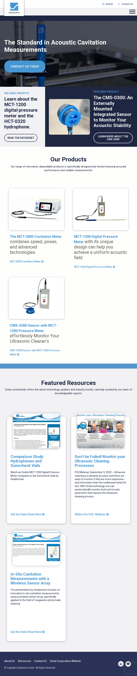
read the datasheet (20, 137)
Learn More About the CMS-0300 (113, 138)
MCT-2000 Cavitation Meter (27, 261)
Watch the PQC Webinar (92, 514)
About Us (9, 660)
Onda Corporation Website (65, 660)
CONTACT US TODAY (25, 66)
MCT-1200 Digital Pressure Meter (94, 266)
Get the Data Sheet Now (28, 514)
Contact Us (125, 4)
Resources (24, 660)
